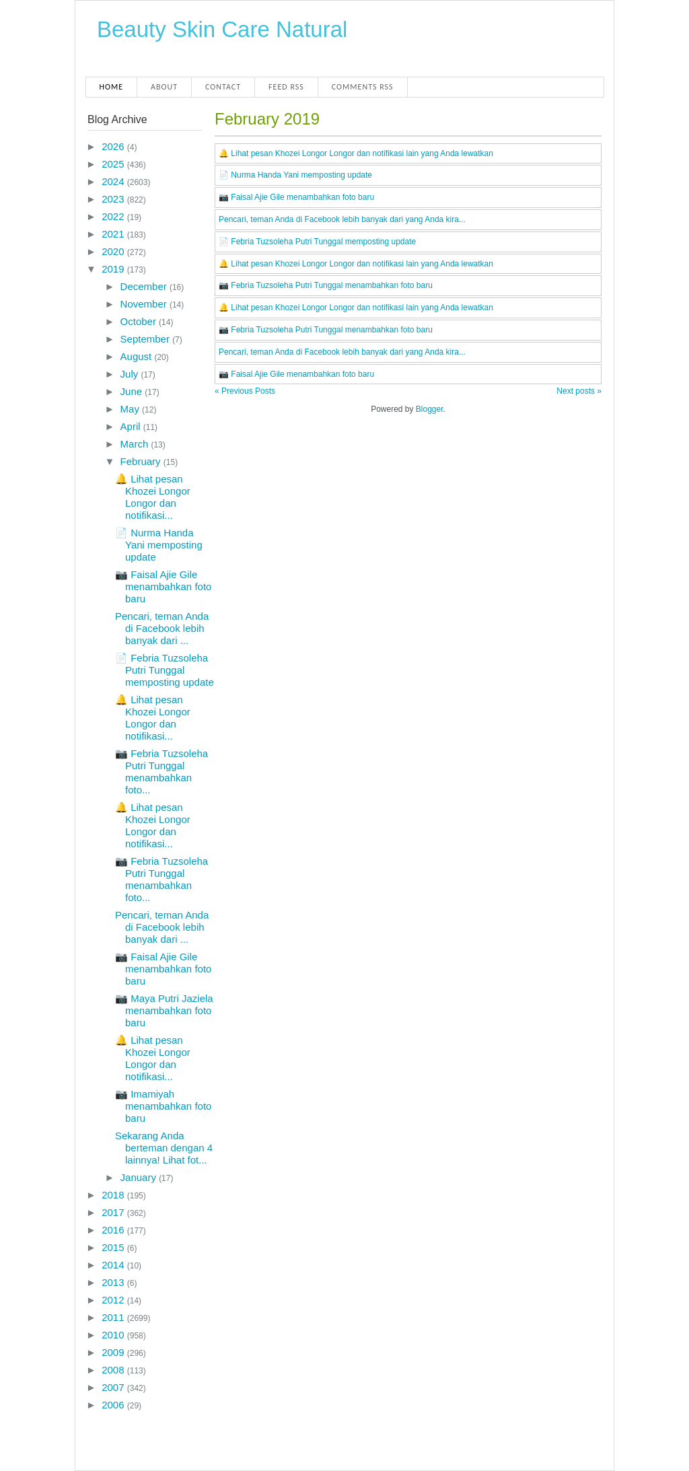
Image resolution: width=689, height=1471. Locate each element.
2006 (114, 1404)
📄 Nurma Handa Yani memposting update (159, 545)
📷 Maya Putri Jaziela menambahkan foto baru (164, 1010)
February (142, 461)
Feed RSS (286, 87)
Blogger (429, 409)
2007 (114, 1387)
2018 (114, 1194)
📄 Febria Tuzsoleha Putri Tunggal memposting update (164, 670)
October (139, 321)
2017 (114, 1212)
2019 (114, 269)
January (139, 1177)
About (164, 87)
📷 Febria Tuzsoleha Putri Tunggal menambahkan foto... (161, 771)
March (135, 444)
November (145, 304)
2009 (114, 1352)
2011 (114, 1317)
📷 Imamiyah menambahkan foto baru (163, 1106)
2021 (114, 234)
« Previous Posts (245, 391)
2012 (114, 1299)
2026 (114, 146)
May (131, 409)
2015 (114, 1247)
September (146, 339)
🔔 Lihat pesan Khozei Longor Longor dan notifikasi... (152, 497)
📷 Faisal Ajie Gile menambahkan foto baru (163, 586)
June (132, 391)
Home (112, 87)
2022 (114, 216)
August (137, 356)
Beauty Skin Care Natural (222, 29)
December (145, 286)
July (130, 374)
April (131, 426)
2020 (114, 251)
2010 (114, 1334)
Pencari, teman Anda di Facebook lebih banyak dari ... (162, 628)
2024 (114, 181)
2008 (114, 1369)
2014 (114, 1264)
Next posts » (579, 391)
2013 (114, 1282)
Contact (223, 87)
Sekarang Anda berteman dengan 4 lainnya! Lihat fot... (164, 1147)
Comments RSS (363, 87)
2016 (114, 1229)
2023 (114, 199)
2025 (114, 164)
